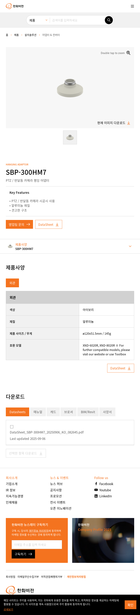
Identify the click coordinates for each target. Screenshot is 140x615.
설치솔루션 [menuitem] (30, 35)
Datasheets (17, 412)
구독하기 (23, 554)
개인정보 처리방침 (38, 530)
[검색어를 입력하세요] (77, 20)
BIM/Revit (88, 412)
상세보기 (8, 609)
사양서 (107, 412)
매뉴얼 (38, 412)
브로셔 (68, 412)
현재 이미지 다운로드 (114, 123)
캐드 (53, 412)
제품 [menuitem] (32, 20)
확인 (130, 605)
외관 (12, 283)
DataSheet (48, 224)
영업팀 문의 (19, 224)
